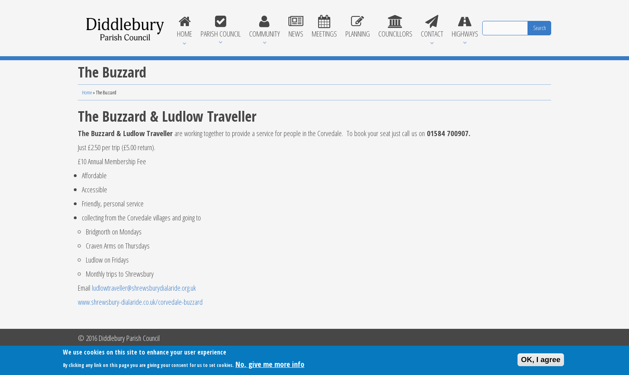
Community (264, 27)
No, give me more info (269, 366)
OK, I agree (541, 361)
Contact (431, 27)
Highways (464, 27)
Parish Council (220, 27)
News (295, 27)
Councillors (395, 27)
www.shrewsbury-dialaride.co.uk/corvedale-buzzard (140, 302)
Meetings (324, 27)
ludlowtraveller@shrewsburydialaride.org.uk (144, 288)
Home (184, 27)
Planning (357, 27)
